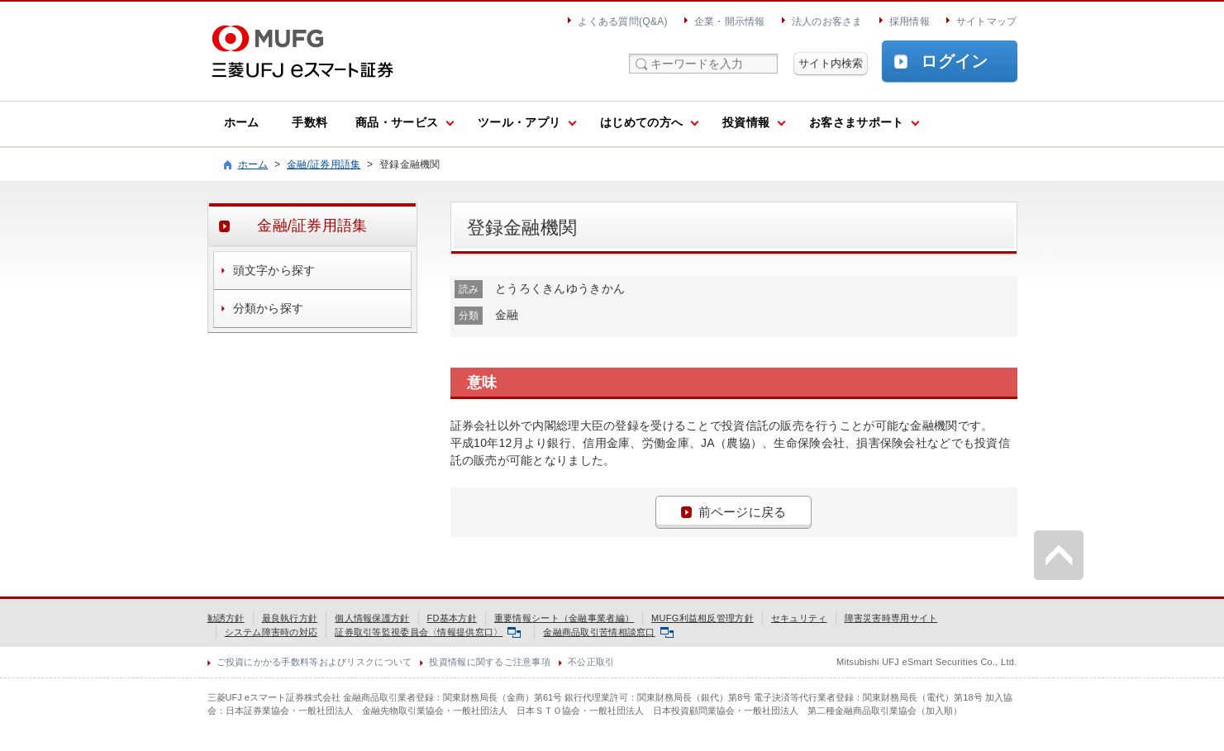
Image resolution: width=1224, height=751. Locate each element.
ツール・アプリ (519, 122)
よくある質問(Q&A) (622, 21)
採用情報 (909, 21)
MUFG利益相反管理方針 (702, 618)
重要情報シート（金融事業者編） (564, 618)
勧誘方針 (226, 618)
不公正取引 (591, 662)
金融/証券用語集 (324, 164)
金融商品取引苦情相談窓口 (608, 632)
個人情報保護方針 (372, 618)
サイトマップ (986, 21)
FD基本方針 (452, 618)
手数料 (309, 122)
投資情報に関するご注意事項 (489, 662)
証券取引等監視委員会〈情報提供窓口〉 (428, 632)
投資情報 (745, 122)
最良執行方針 (290, 618)
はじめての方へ (641, 122)
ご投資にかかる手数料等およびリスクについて (314, 662)
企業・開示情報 (729, 21)
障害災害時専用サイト (891, 618)
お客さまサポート (856, 122)
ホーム (242, 122)
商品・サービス (396, 122)
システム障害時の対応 (271, 632)
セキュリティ (799, 618)
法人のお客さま (827, 21)
